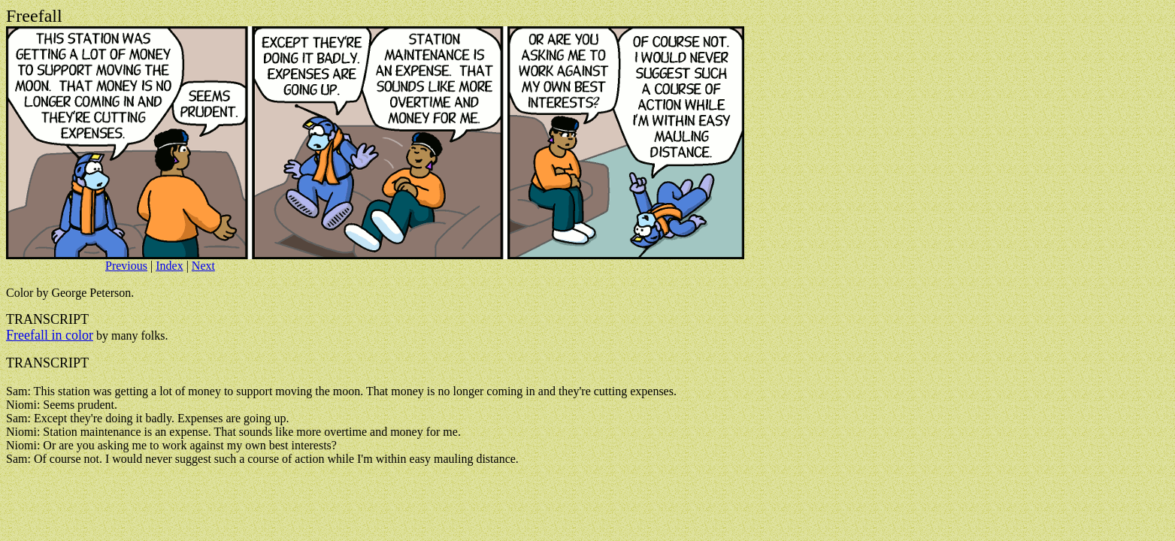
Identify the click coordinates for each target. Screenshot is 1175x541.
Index (169, 265)
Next (203, 265)
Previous (126, 265)
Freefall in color (49, 335)
